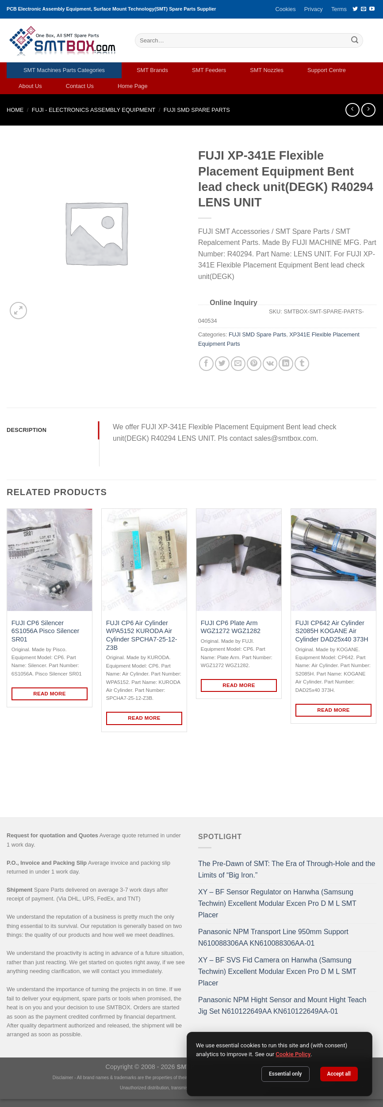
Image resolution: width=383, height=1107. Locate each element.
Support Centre (326, 70)
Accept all (339, 1074)
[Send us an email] (363, 9)
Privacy (313, 9)
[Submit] (354, 40)
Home (15, 110)
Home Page (133, 86)
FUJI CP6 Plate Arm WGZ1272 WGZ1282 (230, 627)
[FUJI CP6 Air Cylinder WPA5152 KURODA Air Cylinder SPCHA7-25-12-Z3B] (144, 560)
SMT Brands (152, 70)
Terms (339, 9)
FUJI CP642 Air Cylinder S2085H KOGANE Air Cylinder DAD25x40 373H (331, 631)
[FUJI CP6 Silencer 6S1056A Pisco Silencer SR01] (49, 560)
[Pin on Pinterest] (254, 363)
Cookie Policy (293, 1054)
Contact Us (80, 86)
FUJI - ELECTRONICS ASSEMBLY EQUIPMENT (94, 110)
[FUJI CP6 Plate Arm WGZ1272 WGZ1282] (238, 560)
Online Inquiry (233, 302)
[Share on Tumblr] (302, 363)
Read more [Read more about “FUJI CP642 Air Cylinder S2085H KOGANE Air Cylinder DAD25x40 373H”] (333, 710)
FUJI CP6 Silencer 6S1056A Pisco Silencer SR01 (45, 631)
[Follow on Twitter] (355, 9)
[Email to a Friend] (238, 363)
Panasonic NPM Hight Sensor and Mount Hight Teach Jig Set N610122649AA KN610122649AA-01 (282, 1005)
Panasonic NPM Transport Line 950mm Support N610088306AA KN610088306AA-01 (273, 937)
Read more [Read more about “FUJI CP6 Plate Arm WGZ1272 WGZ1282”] (238, 685)
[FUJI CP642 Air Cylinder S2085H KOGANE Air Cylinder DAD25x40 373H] (333, 560)
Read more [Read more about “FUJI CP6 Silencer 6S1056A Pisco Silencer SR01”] (49, 693)
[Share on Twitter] (222, 363)
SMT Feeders (209, 70)
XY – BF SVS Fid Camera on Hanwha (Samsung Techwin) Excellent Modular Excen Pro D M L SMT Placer (277, 971)
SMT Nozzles (266, 70)
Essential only (285, 1074)
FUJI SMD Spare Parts (197, 110)
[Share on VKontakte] (270, 363)
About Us (30, 86)
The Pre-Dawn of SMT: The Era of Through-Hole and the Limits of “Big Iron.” (286, 869)
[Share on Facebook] (206, 363)
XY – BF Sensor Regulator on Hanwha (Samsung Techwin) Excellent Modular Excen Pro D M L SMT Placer (277, 903)
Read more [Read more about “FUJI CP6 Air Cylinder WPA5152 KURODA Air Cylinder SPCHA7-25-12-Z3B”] (144, 718)
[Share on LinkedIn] (286, 363)
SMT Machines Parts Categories (64, 70)
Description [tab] (26, 430)
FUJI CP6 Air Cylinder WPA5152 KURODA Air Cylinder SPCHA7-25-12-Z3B (141, 635)
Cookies (285, 9)
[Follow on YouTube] (372, 9)
